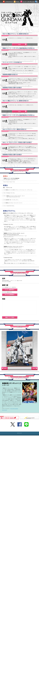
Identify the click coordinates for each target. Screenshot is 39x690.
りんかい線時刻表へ (10, 289)
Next (34, 368)
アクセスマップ (8, 1)
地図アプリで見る (9, 317)
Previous (4, 368)
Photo (17, 1)
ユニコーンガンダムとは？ (29, 1)
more (19, 44)
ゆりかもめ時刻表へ (10, 294)
